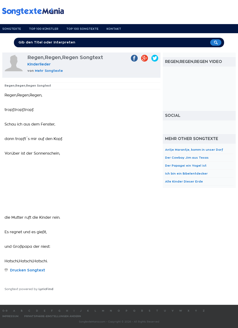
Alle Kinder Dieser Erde (184, 181)
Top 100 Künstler (43, 29)
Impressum (10, 316)
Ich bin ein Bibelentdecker (186, 173)
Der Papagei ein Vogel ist (186, 165)
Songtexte (11, 29)
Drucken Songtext (27, 270)
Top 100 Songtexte (82, 29)
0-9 (5, 311)
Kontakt (113, 29)
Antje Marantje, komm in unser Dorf (194, 149)
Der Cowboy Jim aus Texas (187, 157)
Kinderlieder (39, 64)
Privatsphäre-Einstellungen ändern (52, 316)
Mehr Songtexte (49, 70)
